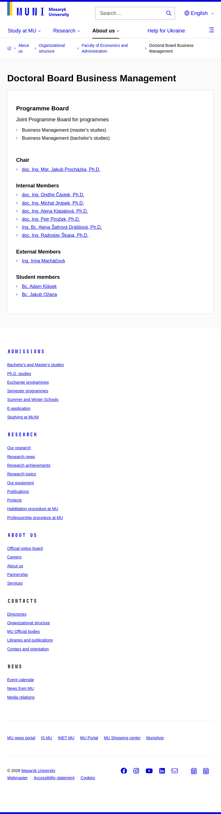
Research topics (21, 474)
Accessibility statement (54, 777)
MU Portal (89, 738)
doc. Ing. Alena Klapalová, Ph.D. (55, 211)
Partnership (17, 574)
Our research (19, 448)
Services (15, 583)
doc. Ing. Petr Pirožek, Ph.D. (51, 219)
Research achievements (28, 465)
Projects (14, 500)
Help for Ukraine (166, 31)
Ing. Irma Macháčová (43, 260)
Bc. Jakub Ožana (39, 294)
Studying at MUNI (23, 417)
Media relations (21, 697)
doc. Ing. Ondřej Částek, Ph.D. (53, 194)
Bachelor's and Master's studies (35, 364)
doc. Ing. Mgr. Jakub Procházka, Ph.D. (61, 169)
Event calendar (20, 679)
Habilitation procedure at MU (32, 508)
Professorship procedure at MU (35, 517)
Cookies (88, 777)
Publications (18, 491)
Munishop (155, 738)
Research (22, 434)
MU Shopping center (122, 738)
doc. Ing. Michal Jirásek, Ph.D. (53, 203)
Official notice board (25, 548)
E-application (19, 408)
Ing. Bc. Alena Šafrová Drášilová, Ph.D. (62, 227)
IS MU (46, 738)
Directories (16, 614)
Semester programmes (27, 391)
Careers (14, 557)
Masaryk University (38, 770)
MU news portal (21, 738)
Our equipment (20, 483)
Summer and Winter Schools (32, 399)
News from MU (20, 688)
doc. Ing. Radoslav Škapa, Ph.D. (55, 235)
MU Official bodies (23, 631)
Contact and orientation (28, 649)
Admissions (26, 351)
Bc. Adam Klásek (39, 286)
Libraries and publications (30, 640)
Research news (21, 456)
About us (22, 535)
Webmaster (17, 777)
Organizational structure (28, 623)
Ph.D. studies (19, 373)
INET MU (66, 738)
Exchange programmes (28, 382)
